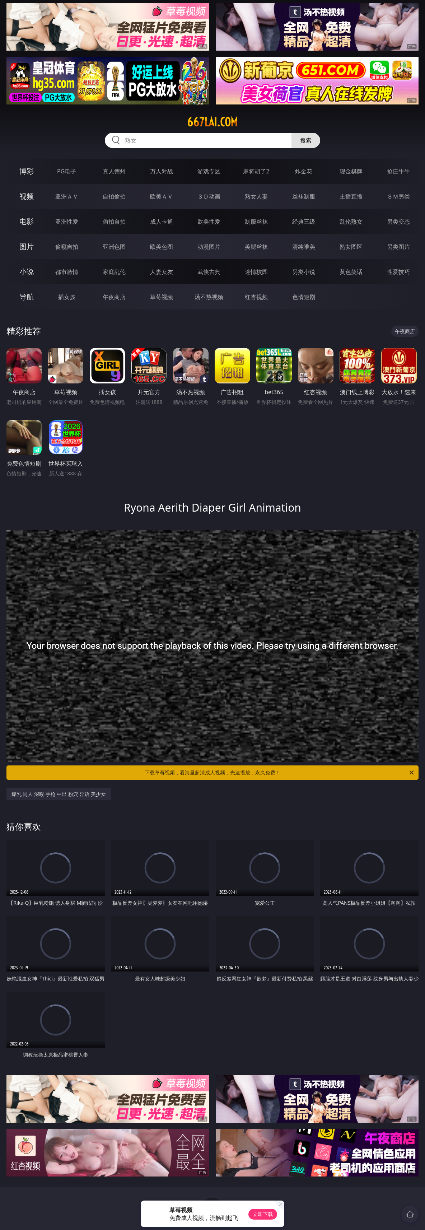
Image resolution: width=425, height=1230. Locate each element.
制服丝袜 (256, 221)
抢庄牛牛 (398, 171)
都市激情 (66, 272)
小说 (26, 271)
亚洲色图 (114, 247)
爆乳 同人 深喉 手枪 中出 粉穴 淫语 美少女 (58, 794)
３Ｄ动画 (208, 196)
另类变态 (398, 221)
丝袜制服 (303, 196)
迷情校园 (256, 272)
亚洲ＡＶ (66, 196)
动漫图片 (208, 247)
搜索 (306, 140)
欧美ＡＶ (161, 196)
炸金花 (303, 171)
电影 (26, 221)
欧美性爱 (208, 221)
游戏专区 (208, 171)
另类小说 (303, 272)
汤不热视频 (209, 297)
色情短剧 (303, 297)
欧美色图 (161, 247)
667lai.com (212, 122)
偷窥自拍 (66, 247)
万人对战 (161, 171)
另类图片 (398, 247)
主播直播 (351, 196)
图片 (26, 246)
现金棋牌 (351, 171)
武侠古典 (208, 272)
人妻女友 (161, 272)
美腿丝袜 (256, 247)
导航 (26, 297)
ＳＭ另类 (398, 196)
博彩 (26, 171)
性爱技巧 (398, 272)
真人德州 (114, 171)
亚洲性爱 (66, 221)
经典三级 (303, 221)
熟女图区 (351, 247)
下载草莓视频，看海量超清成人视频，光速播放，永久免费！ (280, 772)
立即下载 (263, 1214)
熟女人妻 (256, 196)
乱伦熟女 (351, 221)
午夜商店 (114, 297)
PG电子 (66, 171)
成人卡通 (161, 221)
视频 (26, 196)
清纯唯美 (303, 247)
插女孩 (66, 297)
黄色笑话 (351, 272)
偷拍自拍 (114, 221)
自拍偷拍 (114, 196)
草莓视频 (161, 297)
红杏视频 (256, 297)
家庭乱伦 (114, 272)
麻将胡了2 (256, 171)
